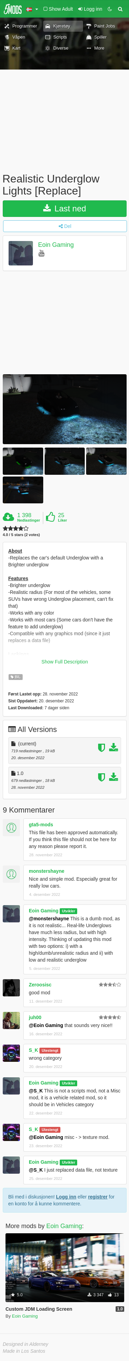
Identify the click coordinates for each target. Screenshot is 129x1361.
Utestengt (50, 1050)
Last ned (64, 208)
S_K (33, 1050)
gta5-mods (41, 824)
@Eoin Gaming (46, 1025)
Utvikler (68, 911)
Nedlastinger (28, 520)
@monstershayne (49, 918)
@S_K (36, 1090)
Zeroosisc (40, 984)
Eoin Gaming (56, 245)
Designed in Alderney (25, 1344)
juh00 (35, 1017)
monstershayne (46, 871)
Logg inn (66, 1197)
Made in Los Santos (24, 1351)
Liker (62, 520)
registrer (98, 1197)
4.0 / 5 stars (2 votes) (21, 535)
